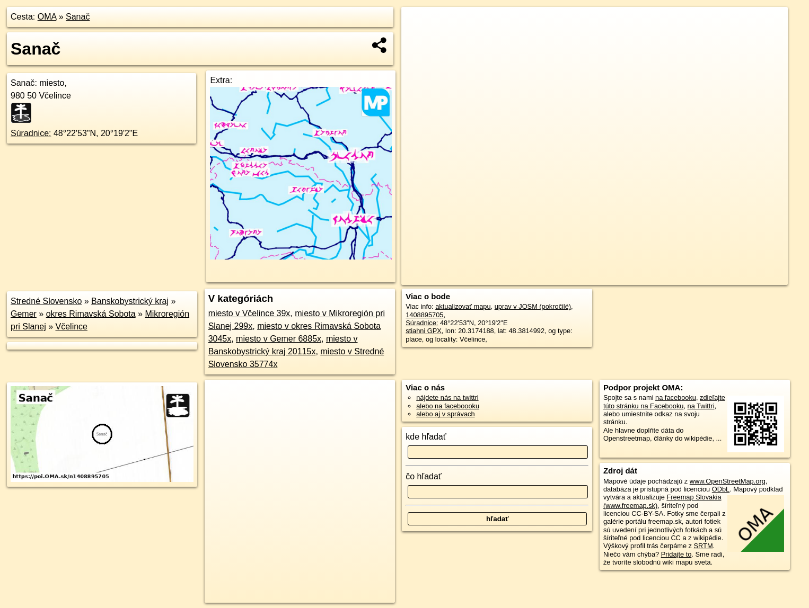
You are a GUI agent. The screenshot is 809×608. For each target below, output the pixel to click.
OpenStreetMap (605, 277)
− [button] (419, 41)
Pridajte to (676, 554)
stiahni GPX (424, 331)
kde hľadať (426, 436)
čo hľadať (424, 476)
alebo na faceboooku (447, 406)
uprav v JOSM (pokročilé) (533, 306)
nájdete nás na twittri (447, 397)
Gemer (24, 313)
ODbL (720, 489)
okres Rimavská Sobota (91, 313)
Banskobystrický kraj (130, 301)
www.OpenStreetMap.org (728, 481)
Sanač (78, 16)
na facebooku (675, 397)
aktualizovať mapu (462, 306)
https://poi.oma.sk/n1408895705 (740, 277)
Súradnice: (31, 133)
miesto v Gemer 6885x (278, 338)
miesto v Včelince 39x (249, 313)
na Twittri (701, 406)
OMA (47, 16)
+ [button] (419, 25)
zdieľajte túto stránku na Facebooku (664, 401)
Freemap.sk (659, 277)
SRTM (703, 546)
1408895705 (424, 315)
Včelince (71, 326)
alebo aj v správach (445, 414)
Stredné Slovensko (46, 301)
